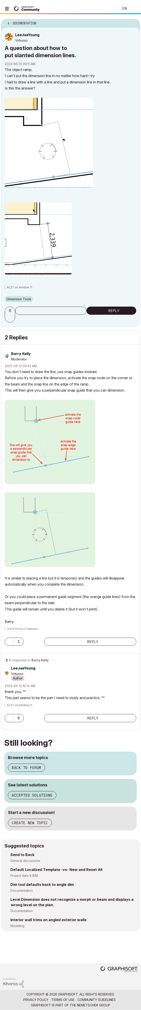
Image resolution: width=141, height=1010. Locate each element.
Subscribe (50, 311)
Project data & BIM (24, 876)
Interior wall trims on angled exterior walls (48, 920)
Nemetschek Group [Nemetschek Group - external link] (93, 1005)
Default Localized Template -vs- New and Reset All (56, 869)
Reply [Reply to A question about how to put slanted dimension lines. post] (113, 310)
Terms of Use (62, 1000)
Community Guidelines (96, 1000)
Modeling (17, 926)
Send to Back (22, 854)
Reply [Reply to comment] (92, 641)
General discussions (25, 861)
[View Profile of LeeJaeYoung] (27, 35)
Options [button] (134, 22)
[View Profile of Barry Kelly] (21, 353)
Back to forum (26, 767)
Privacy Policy (35, 1000)
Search (109, 8)
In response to (29, 660)
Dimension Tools (19, 299)
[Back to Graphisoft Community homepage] (27, 8)
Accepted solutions (32, 795)
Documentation (21, 890)
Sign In (134, 9)
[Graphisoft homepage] (119, 969)
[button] (49, 143)
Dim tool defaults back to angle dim (42, 884)
